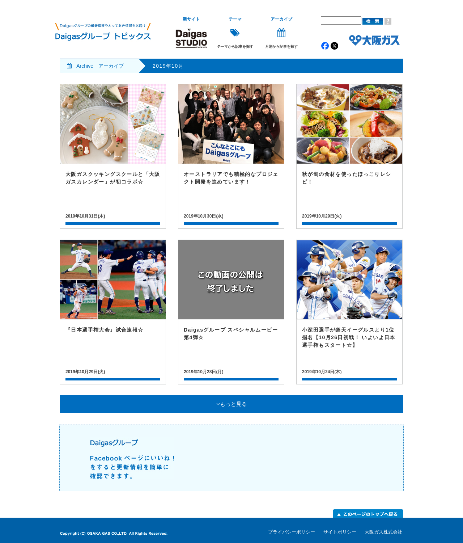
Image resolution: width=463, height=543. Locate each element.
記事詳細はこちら (113, 156)
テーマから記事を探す (235, 32)
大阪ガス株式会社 (383, 532)
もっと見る (231, 404)
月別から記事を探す (281, 32)
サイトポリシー (339, 532)
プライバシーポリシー (291, 532)
